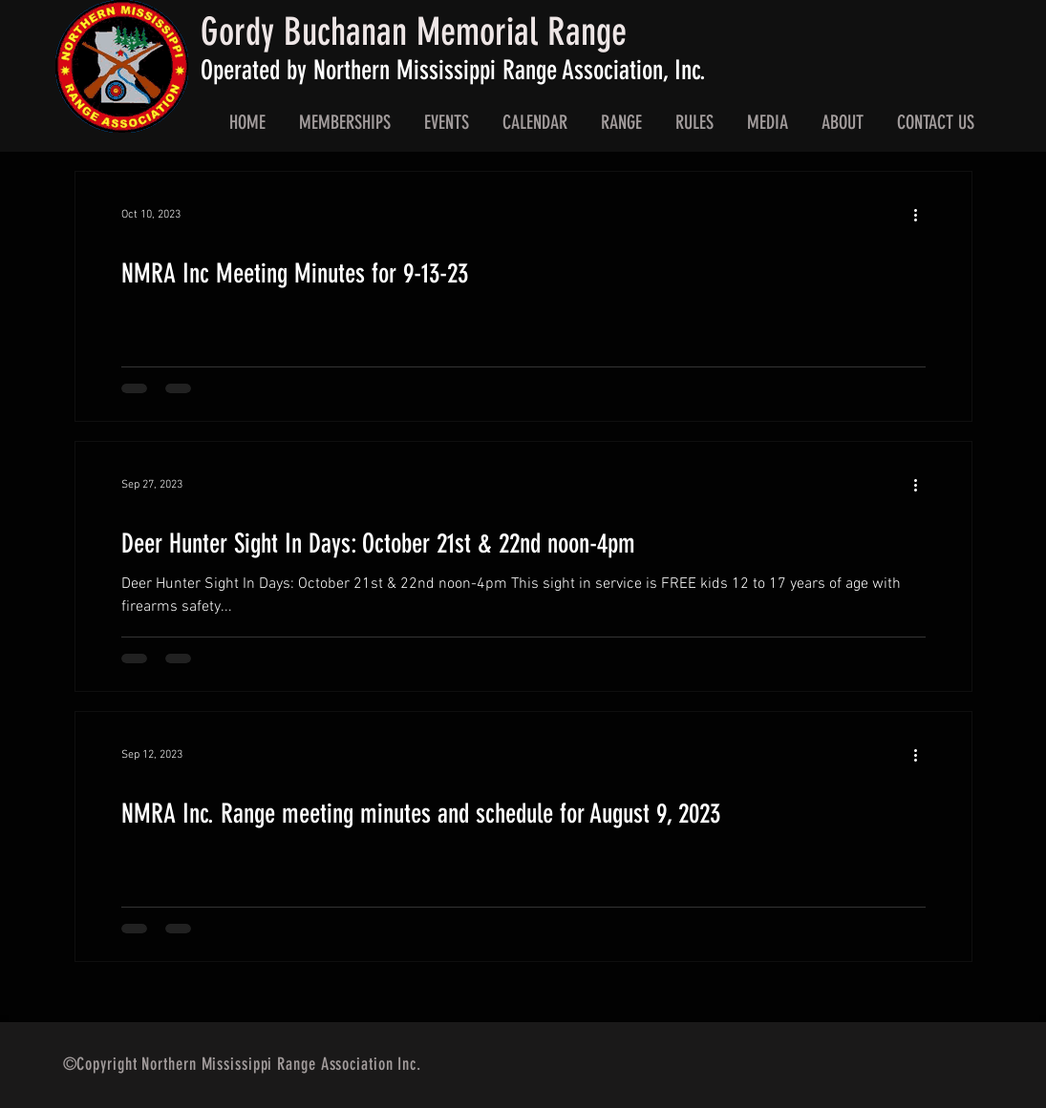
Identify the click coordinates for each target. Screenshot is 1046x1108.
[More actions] (922, 214)
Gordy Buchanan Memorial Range (414, 32)
